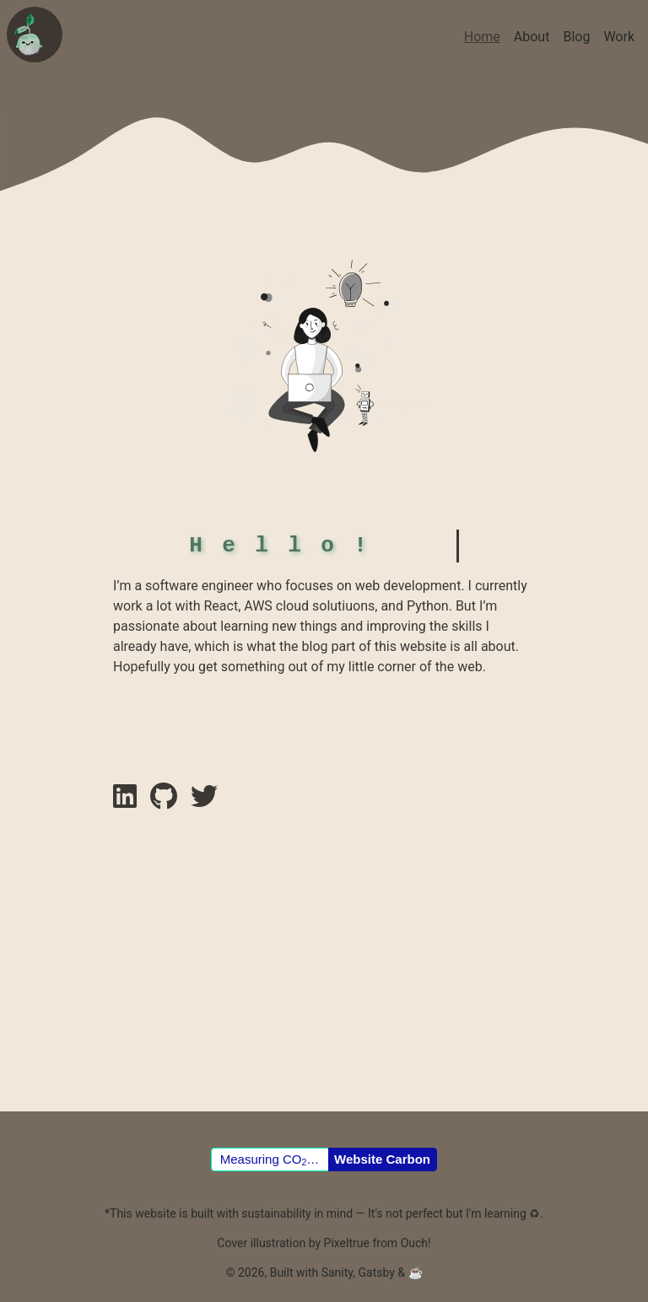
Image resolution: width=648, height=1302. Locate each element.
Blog (576, 37)
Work (618, 37)
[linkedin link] (125, 893)
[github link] (163, 893)
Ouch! (416, 1243)
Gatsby (376, 1272)
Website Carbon (382, 1159)
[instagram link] (204, 893)
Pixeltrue (347, 1243)
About (532, 37)
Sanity (337, 1272)
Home (482, 37)
